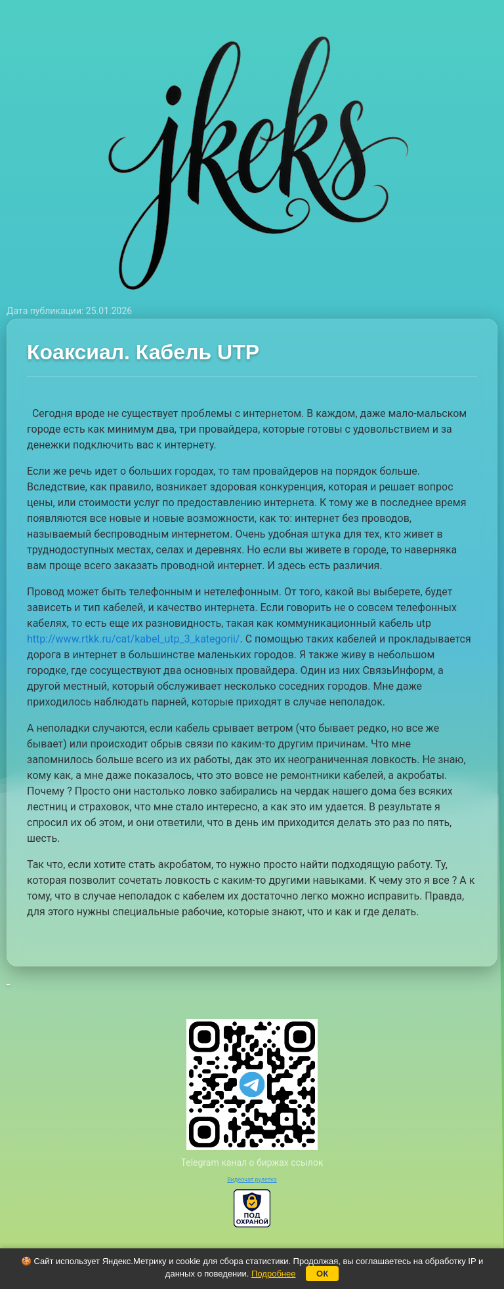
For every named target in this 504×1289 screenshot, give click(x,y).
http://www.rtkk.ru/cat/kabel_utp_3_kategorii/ (133, 639)
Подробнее (273, 1274)
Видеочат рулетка (252, 1179)
